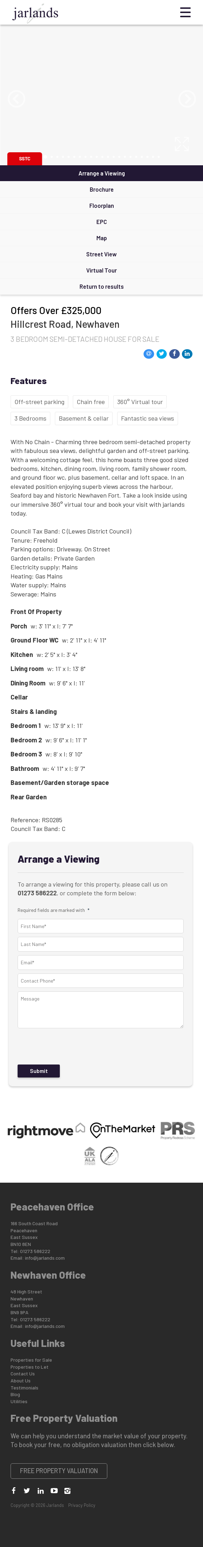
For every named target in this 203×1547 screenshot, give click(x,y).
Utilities (19, 1401)
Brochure (102, 189)
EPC (101, 221)
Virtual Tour (101, 270)
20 (153, 157)
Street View (101, 253)
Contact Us (23, 1373)
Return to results (102, 286)
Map (101, 237)
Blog (15, 1394)
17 (136, 157)
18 (142, 157)
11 (102, 157)
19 (147, 157)
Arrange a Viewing (101, 173)
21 (159, 157)
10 (97, 157)
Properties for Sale (31, 1360)
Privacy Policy (81, 1505)
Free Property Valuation (59, 1471)
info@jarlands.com (45, 1258)
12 (108, 157)
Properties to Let (30, 1367)
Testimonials (24, 1388)
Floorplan (101, 205)
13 (114, 157)
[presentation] (68, 1047)
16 (130, 157)
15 (125, 157)
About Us (21, 1380)
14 (119, 157)
